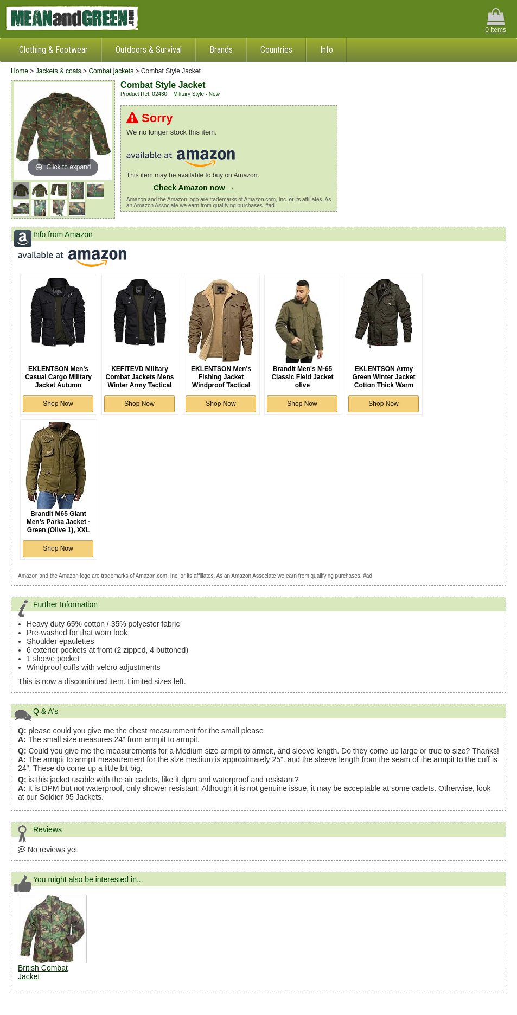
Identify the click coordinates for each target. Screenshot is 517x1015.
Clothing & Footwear (53, 49)
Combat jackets (110, 71)
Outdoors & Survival (149, 49)
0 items (495, 21)
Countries (276, 49)
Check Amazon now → (194, 187)
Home (19, 71)
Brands (221, 49)
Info (326, 49)
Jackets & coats (58, 71)
